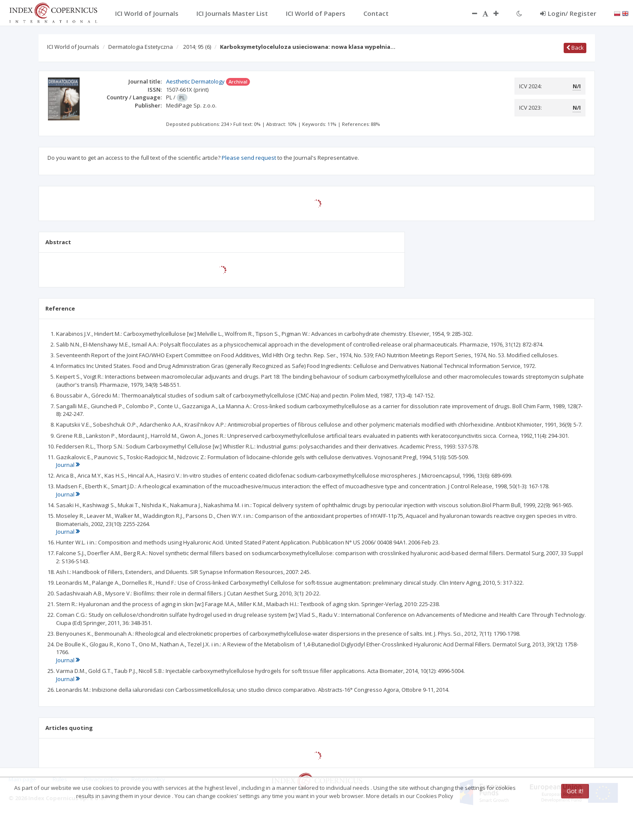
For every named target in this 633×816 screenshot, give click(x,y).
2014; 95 (197, 47)
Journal (68, 465)
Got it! (575, 791)
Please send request (249, 157)
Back (575, 47)
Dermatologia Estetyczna (140, 47)
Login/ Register (568, 13)
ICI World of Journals (73, 47)
